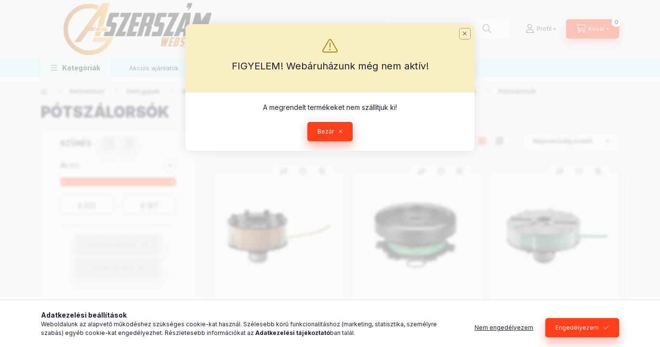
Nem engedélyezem (504, 327)
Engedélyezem (577, 327)
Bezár (325, 131)
